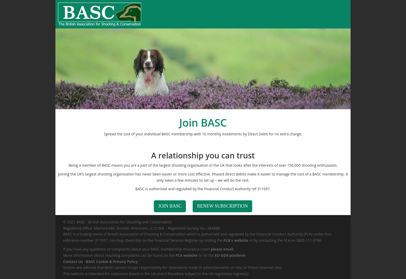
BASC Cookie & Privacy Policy (112, 261)
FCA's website (235, 240)
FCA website (187, 255)
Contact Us (73, 261)
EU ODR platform (230, 255)
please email (222, 249)
